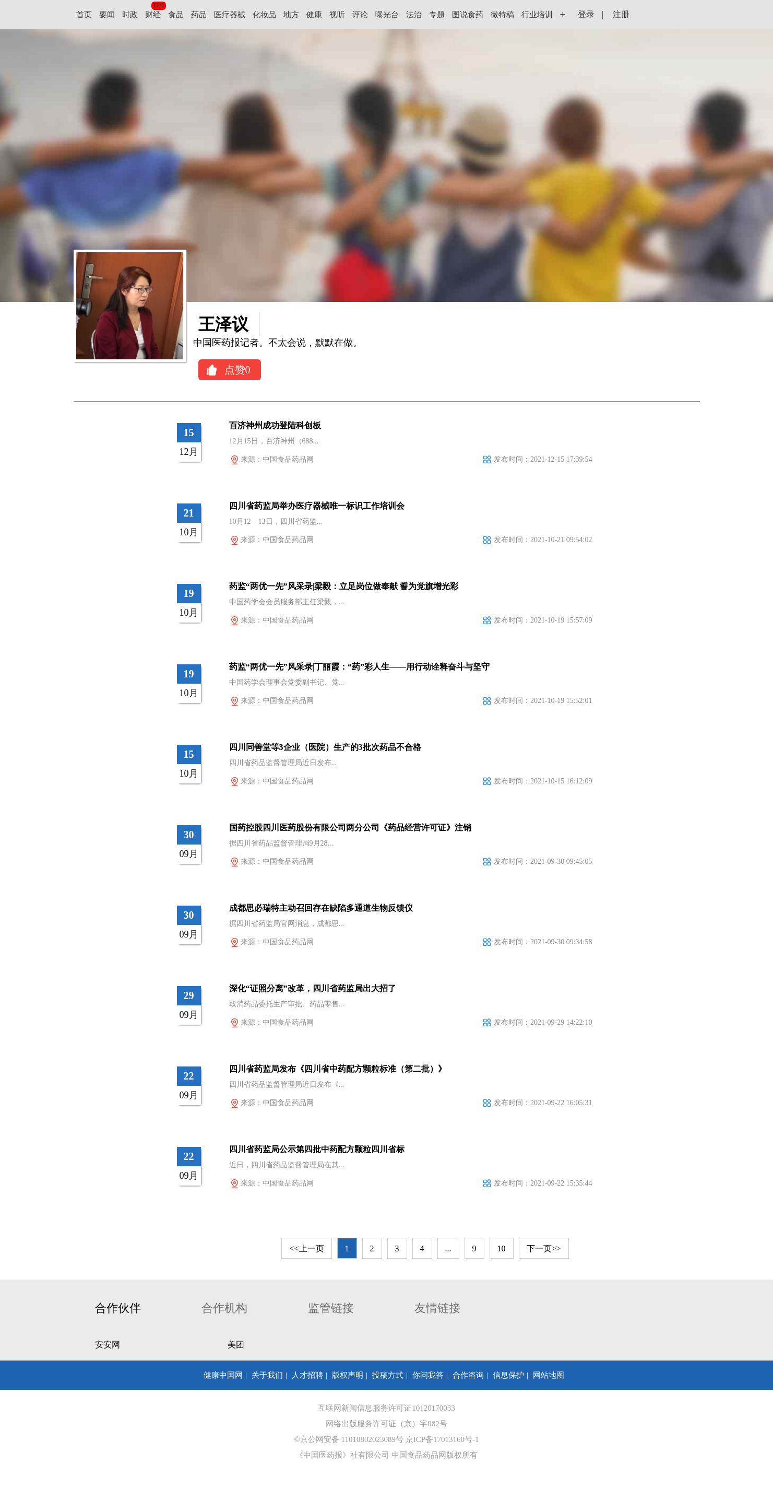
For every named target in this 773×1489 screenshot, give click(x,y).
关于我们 (267, 1375)
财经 (153, 14)
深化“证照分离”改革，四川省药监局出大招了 (312, 988)
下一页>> (544, 1248)
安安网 (107, 1344)
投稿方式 (387, 1375)
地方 (291, 14)
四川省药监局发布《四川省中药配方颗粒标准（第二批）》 (337, 1068)
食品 (176, 14)
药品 (199, 14)
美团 (236, 1344)
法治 (414, 14)
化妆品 (264, 14)
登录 (586, 14)
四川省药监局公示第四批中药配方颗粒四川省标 (317, 1149)
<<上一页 (306, 1248)
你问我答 (428, 1375)
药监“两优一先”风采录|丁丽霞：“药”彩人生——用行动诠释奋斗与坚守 (359, 666)
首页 (84, 14)
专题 (437, 14)
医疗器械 (229, 14)
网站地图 (548, 1375)
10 (501, 1248)
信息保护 (508, 1375)
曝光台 (387, 14)
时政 (130, 14)
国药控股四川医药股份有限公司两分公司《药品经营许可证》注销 (350, 827)
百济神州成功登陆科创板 (275, 425)
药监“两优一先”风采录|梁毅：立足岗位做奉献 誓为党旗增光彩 (344, 586)
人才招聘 (307, 1375)
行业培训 (537, 14)
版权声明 (347, 1375)
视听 (337, 14)
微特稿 (502, 14)
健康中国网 (223, 1375)
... (448, 1248)
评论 (360, 14)
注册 (621, 14)
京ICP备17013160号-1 (442, 1439)
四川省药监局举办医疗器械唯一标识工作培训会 (317, 505)
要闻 (107, 14)
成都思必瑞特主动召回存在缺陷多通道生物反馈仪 (321, 908)
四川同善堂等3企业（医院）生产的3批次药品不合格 (325, 747)
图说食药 (467, 14)
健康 (314, 14)
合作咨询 (468, 1375)
